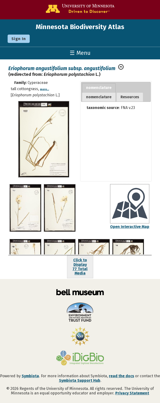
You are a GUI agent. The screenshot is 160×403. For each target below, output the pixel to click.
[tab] (99, 88)
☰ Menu (80, 53)
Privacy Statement (132, 393)
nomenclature (99, 87)
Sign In (18, 38)
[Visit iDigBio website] (80, 358)
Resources (130, 97)
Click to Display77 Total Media (80, 266)
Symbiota (30, 376)
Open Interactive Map (129, 226)
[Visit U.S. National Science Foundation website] (80, 337)
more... (44, 89)
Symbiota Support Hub (79, 380)
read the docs (121, 376)
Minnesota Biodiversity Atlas (80, 27)
